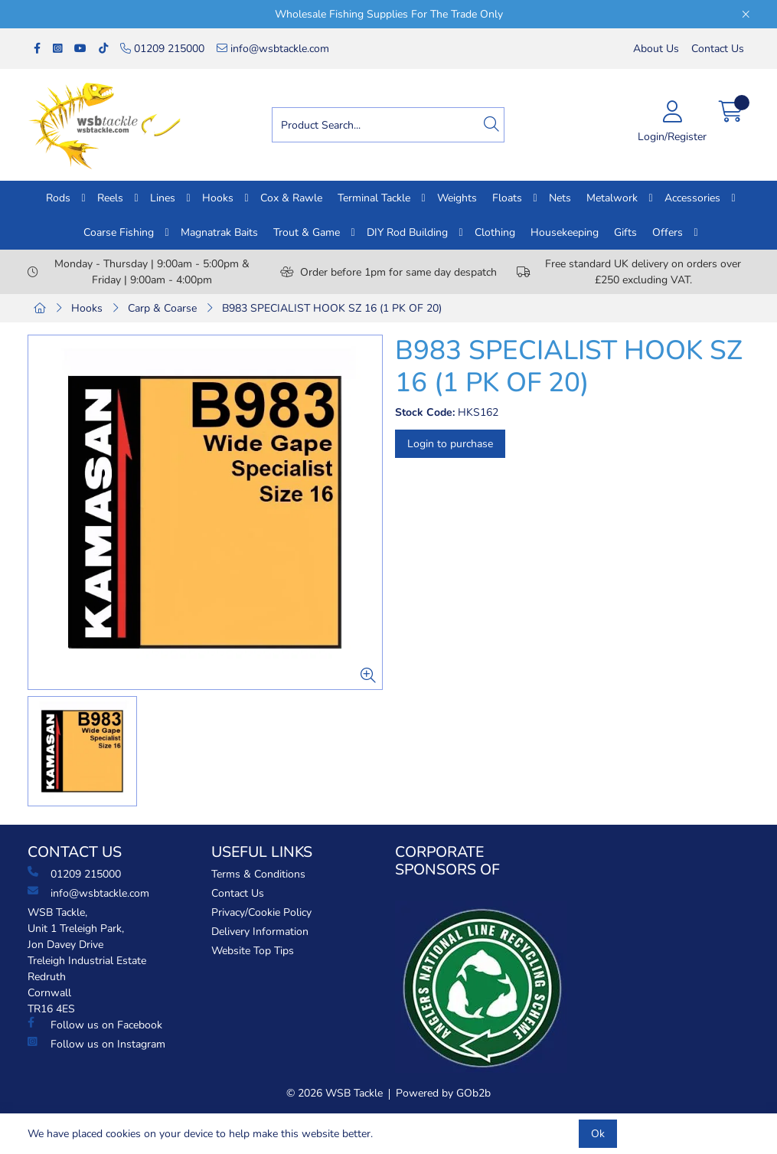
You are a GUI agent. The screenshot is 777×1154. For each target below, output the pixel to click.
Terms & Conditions (258, 874)
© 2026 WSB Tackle (334, 1093)
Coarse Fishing (118, 232)
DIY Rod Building (407, 232)
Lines (162, 198)
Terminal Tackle (374, 198)
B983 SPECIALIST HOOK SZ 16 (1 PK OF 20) (332, 308)
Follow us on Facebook (95, 1024)
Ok (598, 1133)
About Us (656, 48)
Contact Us (717, 48)
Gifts (625, 232)
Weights (457, 198)
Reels (110, 198)
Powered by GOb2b (443, 1093)
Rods (58, 198)
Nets (560, 198)
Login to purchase (450, 443)
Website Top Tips (252, 950)
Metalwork (612, 198)
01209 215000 (162, 48)
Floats (507, 198)
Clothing (495, 232)
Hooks (217, 198)
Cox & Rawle (291, 198)
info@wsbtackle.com (273, 48)
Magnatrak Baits (219, 232)
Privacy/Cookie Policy (261, 912)
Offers (667, 232)
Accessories (692, 198)
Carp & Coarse (162, 308)
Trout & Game (306, 232)
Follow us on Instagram (96, 1043)
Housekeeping (565, 232)
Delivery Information (260, 931)
